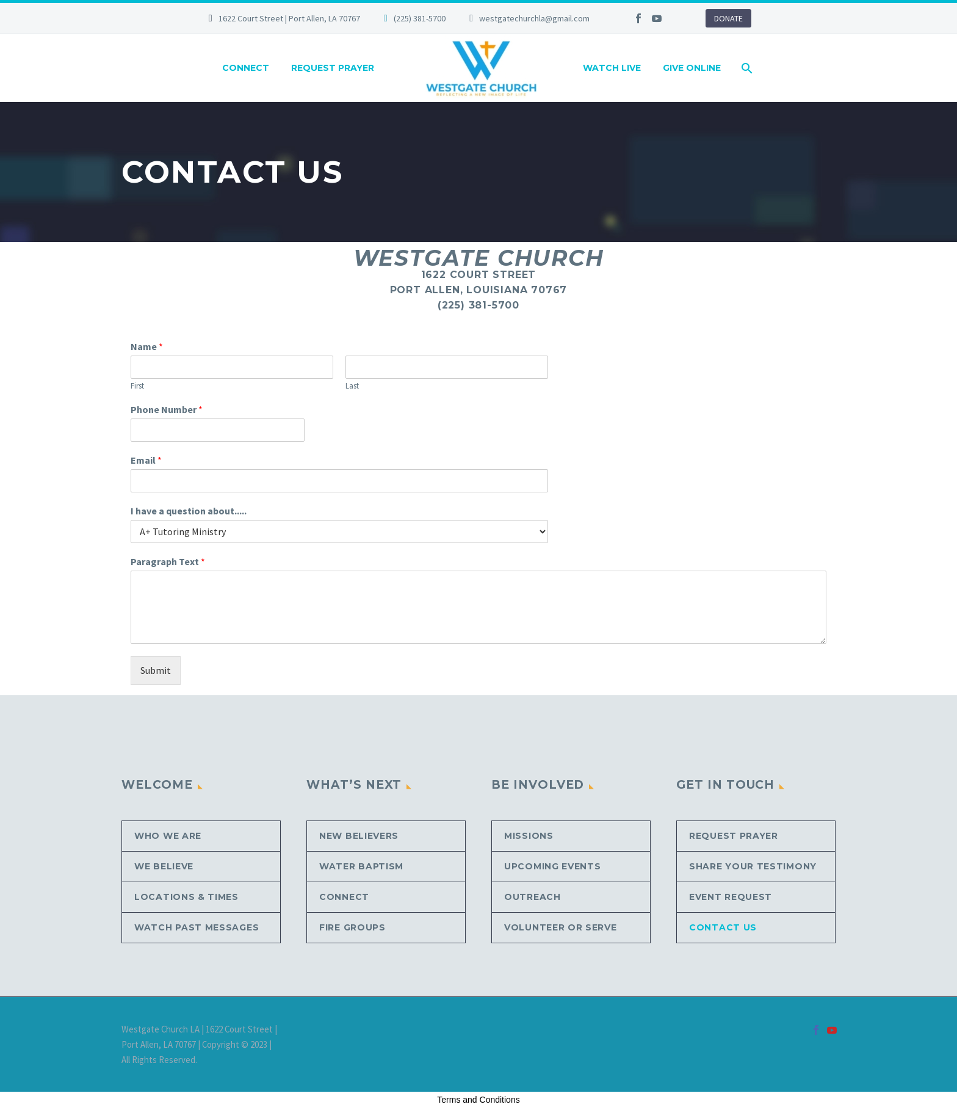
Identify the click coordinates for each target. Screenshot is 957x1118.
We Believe (163, 866)
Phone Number (167, 409)
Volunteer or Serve (560, 927)
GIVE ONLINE (692, 67)
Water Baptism (361, 866)
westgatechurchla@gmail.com (534, 18)
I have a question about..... (189, 511)
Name (147, 346)
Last (352, 386)
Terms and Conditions (478, 1100)
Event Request (730, 896)
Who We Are (167, 835)
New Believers (359, 835)
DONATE (728, 18)
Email (146, 460)
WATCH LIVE (612, 67)
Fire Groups (352, 927)
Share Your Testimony (753, 866)
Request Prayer (733, 835)
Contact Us (723, 927)
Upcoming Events (552, 866)
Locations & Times (186, 896)
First (137, 386)
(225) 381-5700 (420, 18)
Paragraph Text (168, 561)
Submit (155, 670)
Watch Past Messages (196, 927)
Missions (529, 835)
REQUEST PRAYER (332, 67)
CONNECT (245, 67)
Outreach (532, 896)
